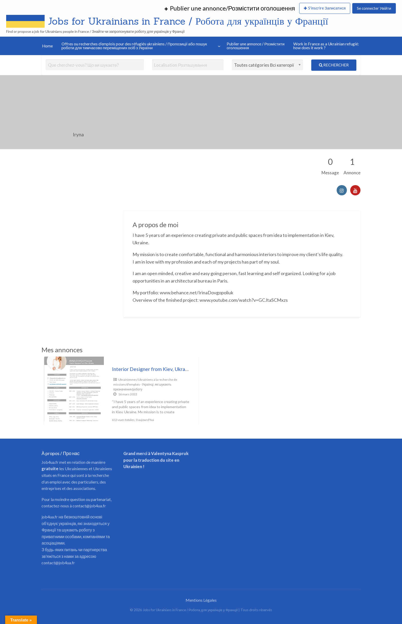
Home (47, 46)
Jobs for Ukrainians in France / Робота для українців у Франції (188, 21)
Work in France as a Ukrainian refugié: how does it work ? (326, 46)
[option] (121, 391)
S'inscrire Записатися (327, 8)
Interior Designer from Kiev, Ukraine (152, 369)
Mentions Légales (201, 600)
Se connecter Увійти (374, 8)
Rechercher (334, 65)
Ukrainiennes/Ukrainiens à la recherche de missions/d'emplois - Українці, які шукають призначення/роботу (145, 384)
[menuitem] (229, 8)
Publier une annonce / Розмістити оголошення (256, 46)
